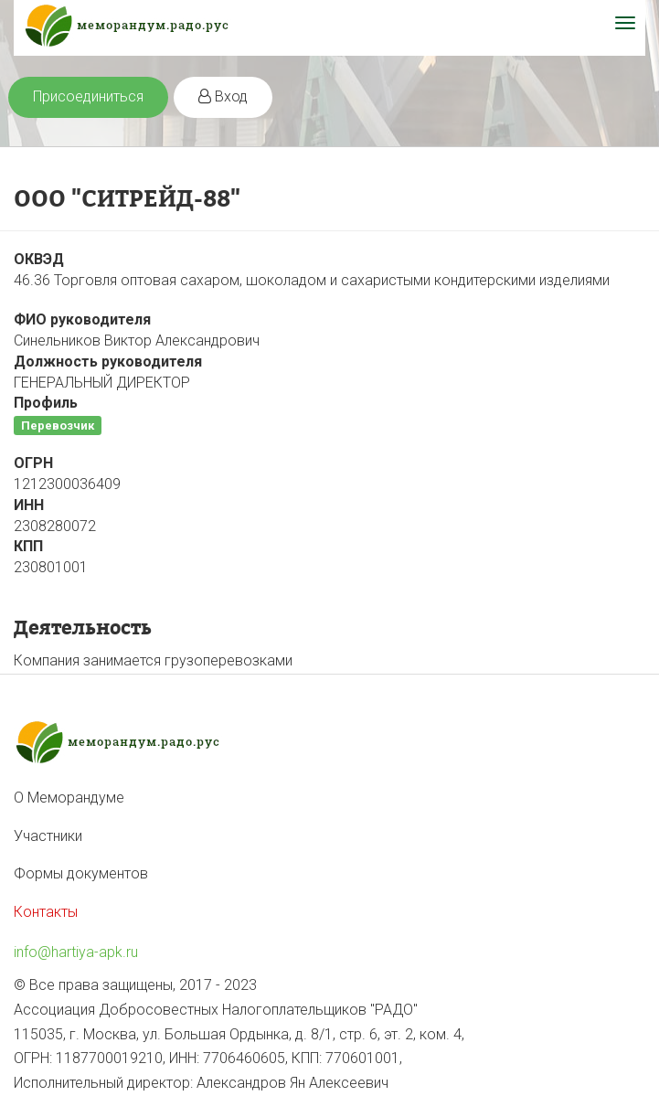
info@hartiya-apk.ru (76, 952)
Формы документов (81, 873)
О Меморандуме (69, 797)
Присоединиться (88, 96)
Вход (223, 96)
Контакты (46, 911)
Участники (48, 836)
